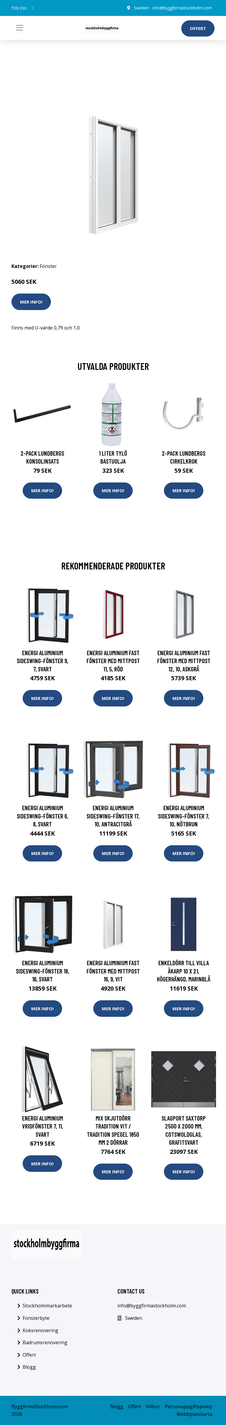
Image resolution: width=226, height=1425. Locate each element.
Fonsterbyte (36, 1318)
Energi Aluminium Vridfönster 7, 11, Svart (42, 1126)
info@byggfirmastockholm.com (182, 8)
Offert (198, 28)
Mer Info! (31, 302)
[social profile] (33, 8)
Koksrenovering (40, 1330)
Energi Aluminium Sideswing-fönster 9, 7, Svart (42, 661)
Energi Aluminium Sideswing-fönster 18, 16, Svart (42, 971)
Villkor (153, 1406)
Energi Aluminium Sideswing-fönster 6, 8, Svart (42, 816)
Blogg (29, 1367)
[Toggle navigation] (19, 27)
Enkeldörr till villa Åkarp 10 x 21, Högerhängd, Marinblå (183, 971)
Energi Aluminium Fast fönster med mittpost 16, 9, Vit (113, 971)
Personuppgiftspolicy (188, 1406)
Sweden (141, 8)
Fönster (48, 266)
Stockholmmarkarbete (47, 1305)
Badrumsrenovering (45, 1342)
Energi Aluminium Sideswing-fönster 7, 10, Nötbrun (183, 816)
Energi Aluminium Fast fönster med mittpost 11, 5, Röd (113, 661)
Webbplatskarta (194, 1414)
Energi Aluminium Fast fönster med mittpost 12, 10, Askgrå (183, 661)
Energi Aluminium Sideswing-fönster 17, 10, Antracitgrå (113, 816)
